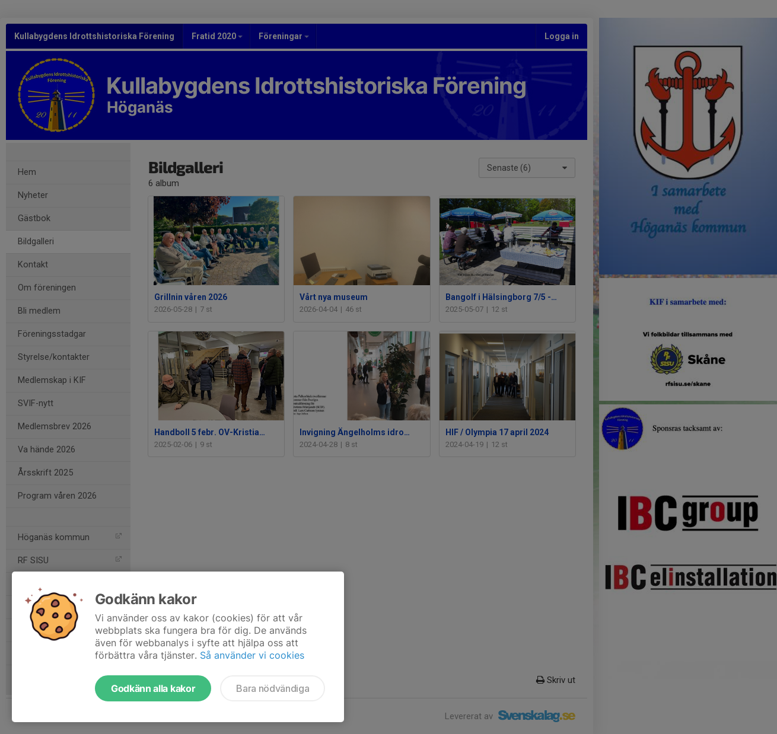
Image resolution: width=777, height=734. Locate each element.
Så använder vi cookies (252, 655)
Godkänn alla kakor (153, 688)
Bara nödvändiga (272, 688)
